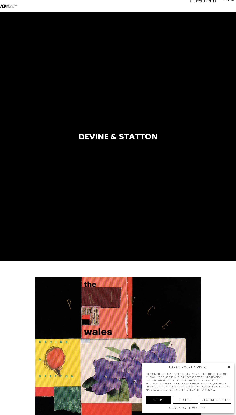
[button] (229, 367)
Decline (185, 400)
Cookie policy (177, 407)
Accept (158, 400)
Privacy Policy (196, 407)
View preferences (215, 400)
